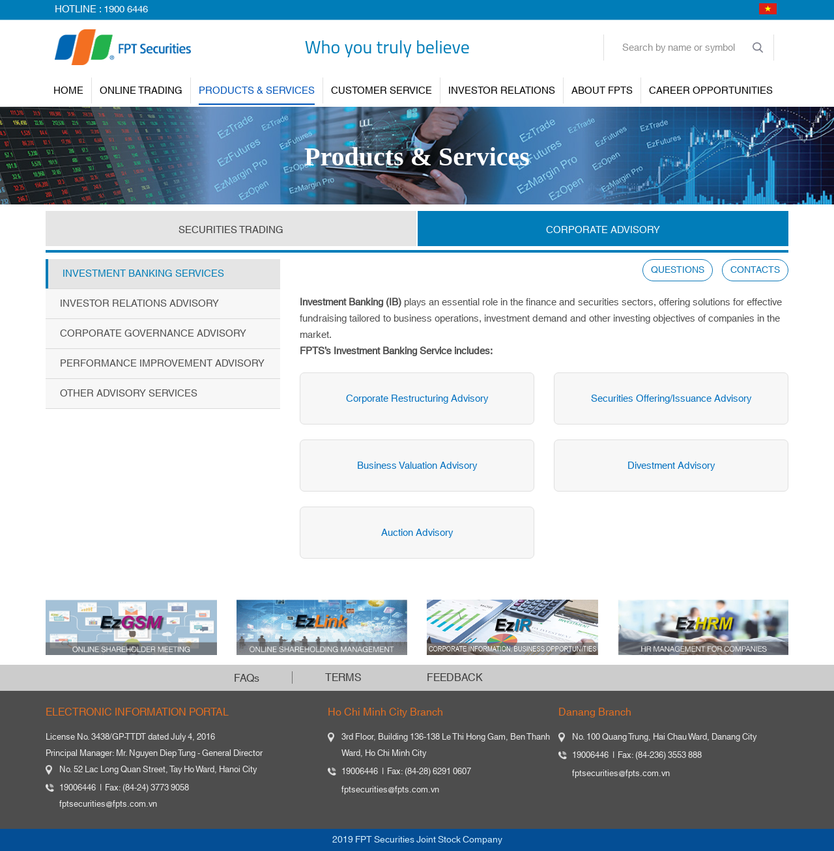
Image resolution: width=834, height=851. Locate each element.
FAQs (246, 678)
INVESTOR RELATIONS (501, 91)
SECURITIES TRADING (231, 230)
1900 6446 (126, 9)
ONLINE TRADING (141, 91)
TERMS (343, 678)
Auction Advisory (415, 533)
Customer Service (381, 91)
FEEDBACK (455, 678)
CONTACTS (755, 270)
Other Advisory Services (128, 393)
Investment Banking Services (143, 274)
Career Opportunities (711, 91)
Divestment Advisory (669, 466)
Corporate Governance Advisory (153, 333)
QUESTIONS (677, 270)
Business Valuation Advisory (415, 466)
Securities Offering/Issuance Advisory (669, 399)
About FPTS (602, 91)
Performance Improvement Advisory (162, 363)
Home (68, 91)
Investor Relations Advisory (139, 304)
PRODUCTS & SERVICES (257, 91)
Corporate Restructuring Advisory (415, 399)
